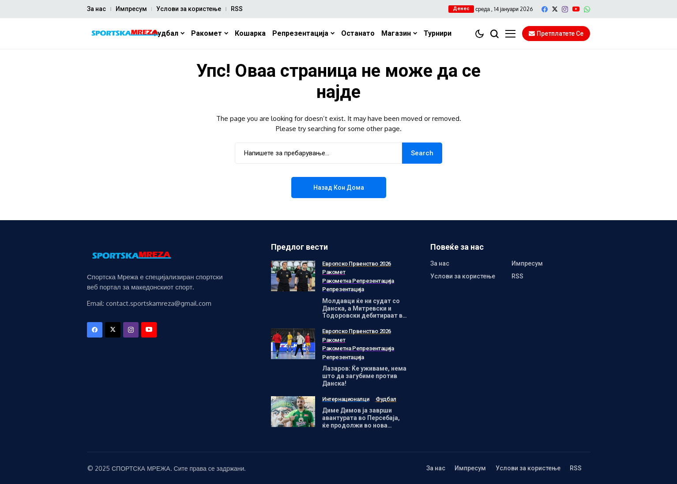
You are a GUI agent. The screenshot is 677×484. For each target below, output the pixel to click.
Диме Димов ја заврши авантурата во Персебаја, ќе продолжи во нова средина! (361, 421)
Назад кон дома (338, 187)
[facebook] (545, 9)
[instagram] (565, 9)
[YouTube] (575, 9)
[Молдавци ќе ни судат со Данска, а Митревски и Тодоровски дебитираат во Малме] (293, 276)
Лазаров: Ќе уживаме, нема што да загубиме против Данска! (364, 376)
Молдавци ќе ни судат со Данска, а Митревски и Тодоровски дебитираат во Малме (364, 311)
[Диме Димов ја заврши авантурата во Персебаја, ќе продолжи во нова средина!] (293, 411)
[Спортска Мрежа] (124, 34)
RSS (237, 8)
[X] (554, 9)
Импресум (131, 8)
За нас (96, 8)
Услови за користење (188, 8)
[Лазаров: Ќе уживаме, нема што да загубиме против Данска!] (293, 343)
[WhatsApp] (587, 9)
